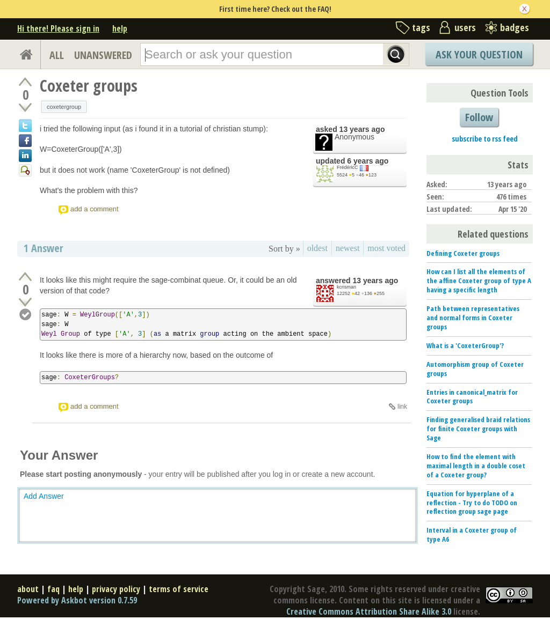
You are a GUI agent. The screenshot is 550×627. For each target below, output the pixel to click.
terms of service (178, 589)
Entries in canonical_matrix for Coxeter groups (472, 396)
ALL (56, 55)
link (402, 406)
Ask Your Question (479, 54)
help (119, 28)
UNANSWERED (103, 55)
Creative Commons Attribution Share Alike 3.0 (368, 611)
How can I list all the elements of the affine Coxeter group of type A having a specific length (478, 280)
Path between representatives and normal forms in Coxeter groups (472, 317)
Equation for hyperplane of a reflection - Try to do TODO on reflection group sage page (471, 503)
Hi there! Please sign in (58, 28)
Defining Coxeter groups (463, 253)
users (465, 27)
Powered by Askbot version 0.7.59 (77, 600)
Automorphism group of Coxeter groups (475, 368)
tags (421, 27)
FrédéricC (347, 167)
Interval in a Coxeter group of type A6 (471, 534)
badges (514, 27)
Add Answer (44, 496)
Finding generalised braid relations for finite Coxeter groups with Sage (478, 428)
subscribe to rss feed (485, 139)
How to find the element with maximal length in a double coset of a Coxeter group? (475, 466)
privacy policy (116, 589)
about (28, 589)
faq (53, 589)
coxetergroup (64, 107)
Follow (479, 117)
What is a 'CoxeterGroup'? (465, 345)
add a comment (94, 209)
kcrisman (346, 287)
